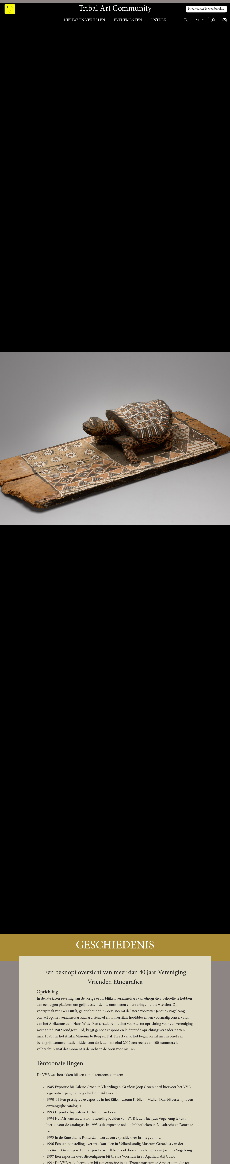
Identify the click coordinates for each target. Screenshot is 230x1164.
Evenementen (128, 20)
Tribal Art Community (115, 9)
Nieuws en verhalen (84, 20)
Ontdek (158, 20)
